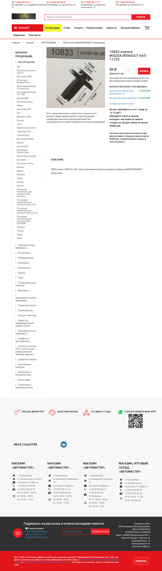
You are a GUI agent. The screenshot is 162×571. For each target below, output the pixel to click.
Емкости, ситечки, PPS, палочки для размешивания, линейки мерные (26, 350)
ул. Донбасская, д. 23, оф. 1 (30, 479)
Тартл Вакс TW (23, 131)
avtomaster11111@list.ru (136, 486)
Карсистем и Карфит (26, 156)
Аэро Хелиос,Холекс (26, 128)
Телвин (20, 231)
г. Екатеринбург (24, 475)
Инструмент (24, 252)
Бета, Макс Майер (25, 139)
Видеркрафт (23, 98)
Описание (57, 159)
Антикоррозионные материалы (25, 299)
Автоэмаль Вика (25, 102)
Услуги (78, 27)
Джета (20, 143)
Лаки (20, 277)
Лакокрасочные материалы (25, 246)
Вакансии (19, 35)
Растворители (25, 310)
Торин (20, 234)
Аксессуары (24, 379)
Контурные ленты (25, 163)
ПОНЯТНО (141, 561)
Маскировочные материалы (25, 332)
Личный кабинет (131, 27)
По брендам (52, 27)
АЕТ (19, 113)
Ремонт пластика (27, 315)
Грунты (22, 272)
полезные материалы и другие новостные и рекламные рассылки (37, 534)
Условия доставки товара (121, 104)
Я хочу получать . (37, 532)
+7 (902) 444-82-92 (26, 489)
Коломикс (21, 160)
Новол (20, 178)
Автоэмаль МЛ (24, 109)
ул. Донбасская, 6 (133, 483)
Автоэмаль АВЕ (24, 76)
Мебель (20, 167)
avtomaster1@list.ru (141, 546)
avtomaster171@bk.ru (63, 486)
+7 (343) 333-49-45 (126, 2)
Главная (16, 42)
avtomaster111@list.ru (27, 482)
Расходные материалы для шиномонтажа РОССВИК (24, 220)
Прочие (20, 120)
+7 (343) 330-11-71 (92, 2)
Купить (144, 71)
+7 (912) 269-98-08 (62, 493)
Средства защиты (27, 359)
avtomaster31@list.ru (98, 486)
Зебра (20, 105)
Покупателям (94, 27)
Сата (19, 124)
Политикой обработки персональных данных (47, 562)
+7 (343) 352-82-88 (57, 2)
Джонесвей (22, 146)
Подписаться (100, 531)
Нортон (20, 186)
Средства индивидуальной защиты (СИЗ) (24, 323)
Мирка (20, 171)
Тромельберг (23, 135)
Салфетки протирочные (22, 340)
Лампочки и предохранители (24, 386)
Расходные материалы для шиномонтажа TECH (26, 202)
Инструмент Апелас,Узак (23, 151)
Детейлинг (23, 262)
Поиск (140, 17)
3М (18, 67)
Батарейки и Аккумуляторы (23, 373)
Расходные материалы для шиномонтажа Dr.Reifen (24, 192)
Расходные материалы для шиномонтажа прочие (27, 210)
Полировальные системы (25, 284)
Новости (111, 27)
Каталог (22, 27)
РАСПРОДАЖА (48, 42)
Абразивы (23, 290)
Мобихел (21, 174)
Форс (19, 238)
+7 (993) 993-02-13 (97, 489)
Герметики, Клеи (27, 305)
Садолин (21, 227)
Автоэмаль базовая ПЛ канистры (26, 87)
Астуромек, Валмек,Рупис (23, 81)
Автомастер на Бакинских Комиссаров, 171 (121, 92)
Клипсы (20, 182)
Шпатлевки (24, 267)
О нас (67, 27)
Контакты (35, 35)
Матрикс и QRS (24, 117)
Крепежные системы (23, 365)
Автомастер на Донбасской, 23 (124, 98)
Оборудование (26, 257)
